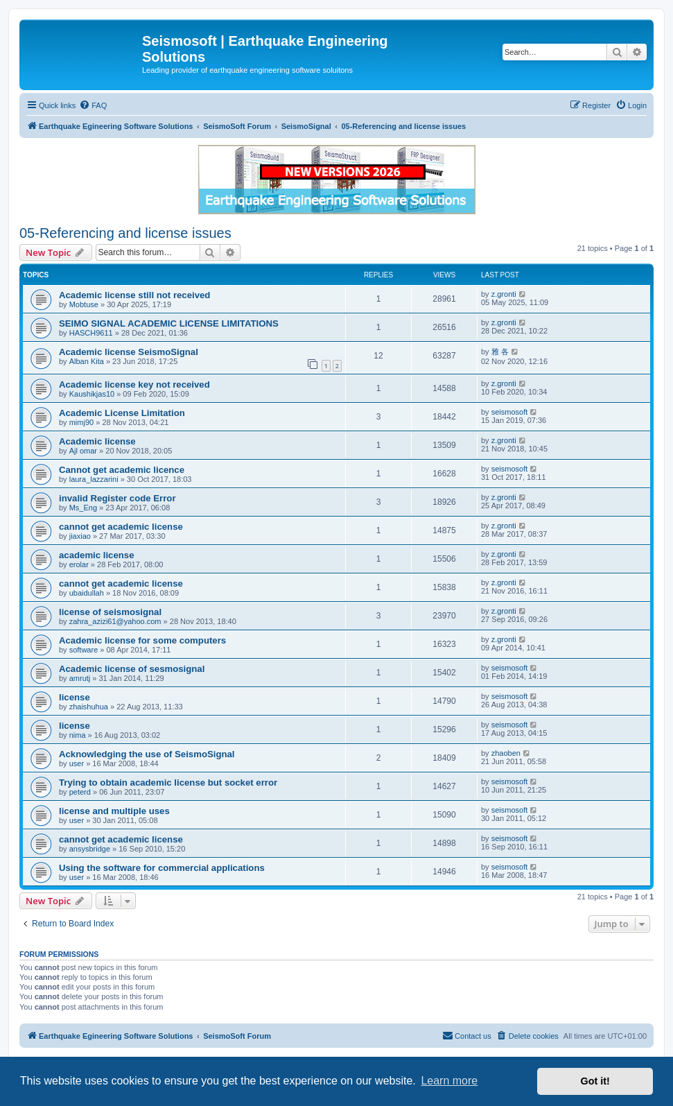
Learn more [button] (449, 1081)
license (74, 697)
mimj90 (81, 422)
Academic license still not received (134, 295)
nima (77, 735)
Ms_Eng (83, 507)
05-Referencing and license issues (125, 233)
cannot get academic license (121, 526)
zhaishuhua (88, 706)
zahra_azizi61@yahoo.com (115, 621)
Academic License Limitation (122, 413)
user (76, 763)
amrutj (80, 678)
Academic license (97, 441)
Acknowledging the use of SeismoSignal (147, 754)
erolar (79, 564)
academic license (96, 555)
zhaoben (506, 753)
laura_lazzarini (94, 479)
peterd (80, 792)
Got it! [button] (595, 1081)
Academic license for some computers (142, 640)
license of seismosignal (110, 612)
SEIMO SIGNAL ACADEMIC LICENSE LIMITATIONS (169, 323)
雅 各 (500, 351)
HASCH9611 (91, 333)
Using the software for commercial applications (162, 868)
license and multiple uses (114, 811)
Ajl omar (83, 451)
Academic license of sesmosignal (131, 669)
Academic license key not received (134, 384)
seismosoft (509, 412)
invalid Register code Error (117, 498)
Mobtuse (83, 304)
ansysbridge (89, 849)
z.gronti (503, 294)
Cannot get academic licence (121, 470)
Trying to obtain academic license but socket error (168, 782)
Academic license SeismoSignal (128, 352)
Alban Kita (86, 361)
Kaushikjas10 (91, 394)
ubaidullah (86, 593)
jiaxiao (80, 536)
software (83, 650)
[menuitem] (93, 105)
